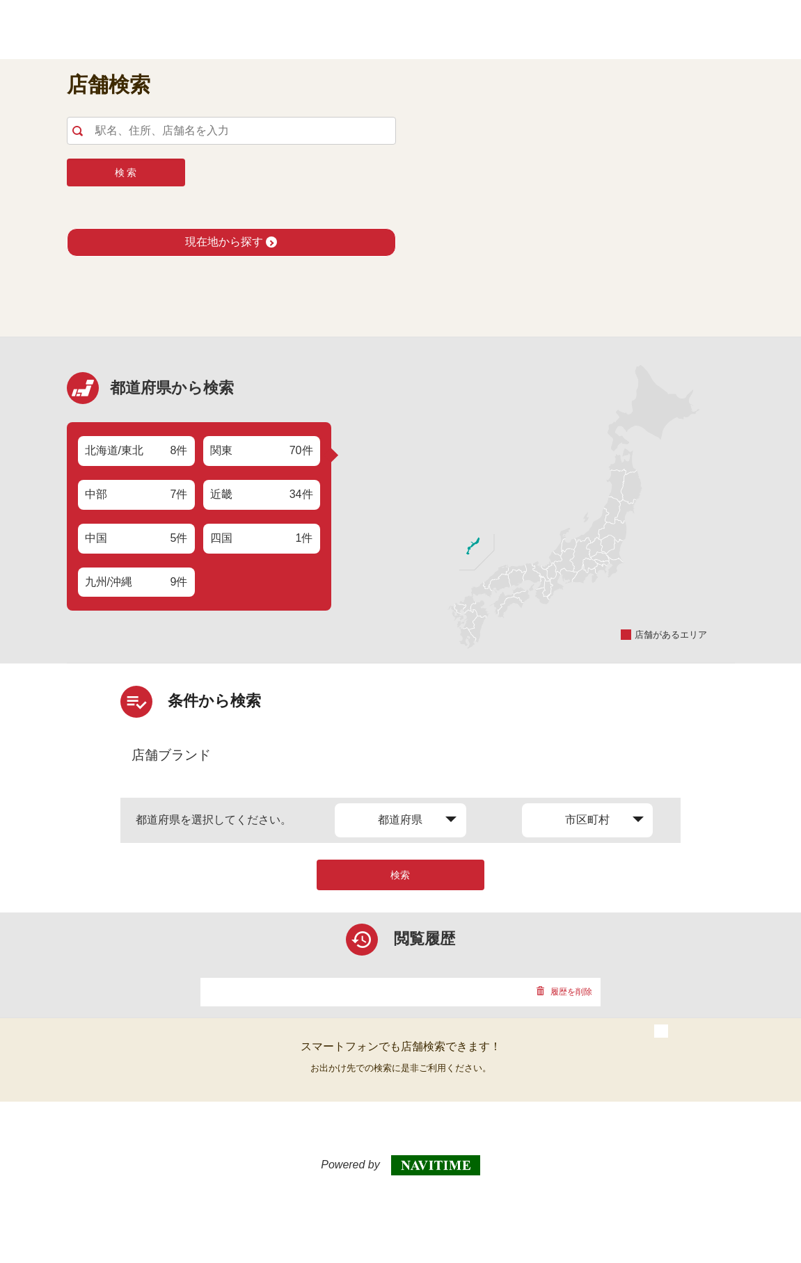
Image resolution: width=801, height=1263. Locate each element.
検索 (400, 874)
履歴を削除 (564, 992)
